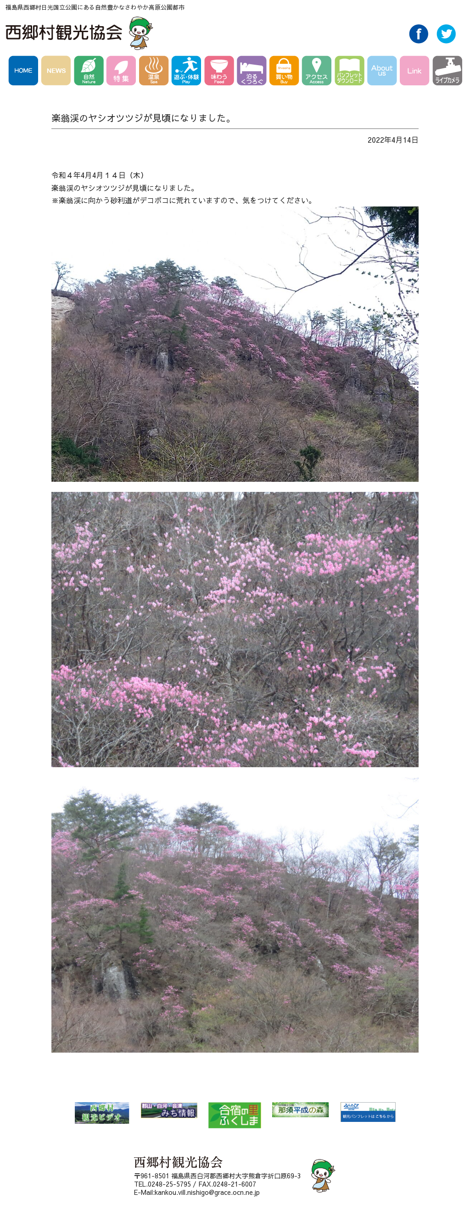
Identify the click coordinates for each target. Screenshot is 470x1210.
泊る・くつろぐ (253, 72)
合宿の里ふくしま (234, 1115)
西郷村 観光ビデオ (101, 1113)
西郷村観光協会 (81, 33)
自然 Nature (90, 72)
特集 (122, 72)
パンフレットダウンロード (351, 72)
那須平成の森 (300, 1109)
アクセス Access (318, 72)
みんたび (368, 1112)
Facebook (418, 40)
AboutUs (383, 72)
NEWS (57, 72)
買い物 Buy (285, 72)
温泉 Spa (155, 72)
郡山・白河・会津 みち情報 (168, 1110)
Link (416, 72)
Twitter (446, 40)
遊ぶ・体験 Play (188, 72)
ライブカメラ (447, 72)
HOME (24, 72)
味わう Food (220, 72)
